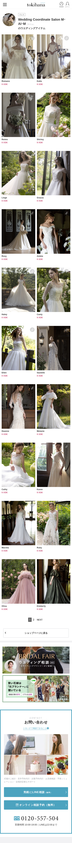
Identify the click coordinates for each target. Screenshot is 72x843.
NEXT (40, 619)
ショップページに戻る (36, 633)
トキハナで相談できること (35, 728)
